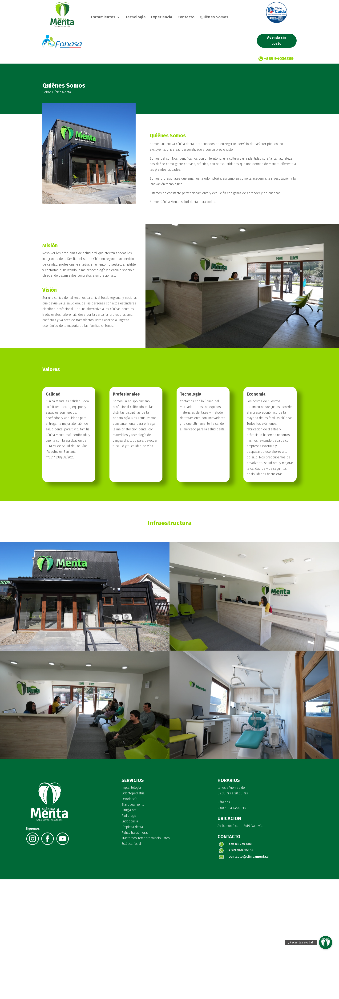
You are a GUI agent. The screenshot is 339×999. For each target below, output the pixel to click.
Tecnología (135, 18)
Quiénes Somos (214, 18)
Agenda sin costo (276, 40)
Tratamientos (102, 18)
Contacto (186, 18)
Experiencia (161, 18)
